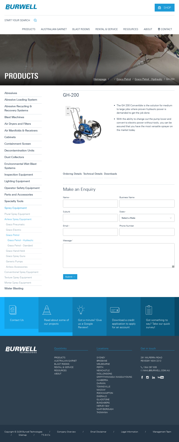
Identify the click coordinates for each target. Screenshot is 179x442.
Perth (100, 367)
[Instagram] (147, 377)
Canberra (102, 380)
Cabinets (10, 137)
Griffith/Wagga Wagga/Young (114, 377)
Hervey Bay (103, 406)
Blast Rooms (81, 29)
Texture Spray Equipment (18, 277)
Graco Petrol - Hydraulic (148, 79)
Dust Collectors (14, 157)
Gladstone (103, 399)
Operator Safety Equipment (22, 188)
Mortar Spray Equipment (17, 282)
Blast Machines (14, 117)
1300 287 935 (149, 367)
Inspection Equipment (18, 174)
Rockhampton (105, 393)
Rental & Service (106, 29)
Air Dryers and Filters (17, 123)
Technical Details (99, 172)
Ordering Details (72, 172)
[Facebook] (142, 377)
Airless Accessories (17, 266)
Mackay (101, 390)
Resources (130, 29)
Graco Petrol (124, 79)
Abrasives (10, 93)
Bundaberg (103, 402)
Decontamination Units (19, 150)
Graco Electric (13, 229)
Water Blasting (13, 288)
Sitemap (23, 435)
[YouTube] (161, 377)
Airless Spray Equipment (17, 219)
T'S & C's (45, 435)
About (148, 29)
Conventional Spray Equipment (21, 272)
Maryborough (105, 409)
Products (28, 29)
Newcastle (103, 370)
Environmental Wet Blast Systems (20, 166)
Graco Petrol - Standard (20, 245)
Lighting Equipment (17, 181)
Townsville (103, 386)
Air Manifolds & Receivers (21, 130)
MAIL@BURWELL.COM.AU (155, 370)
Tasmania (102, 412)
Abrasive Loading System (20, 99)
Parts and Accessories (18, 194)
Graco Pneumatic (15, 224)
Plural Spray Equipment (17, 214)
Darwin (101, 383)
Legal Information (129, 431)
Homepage (100, 79)
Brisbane (102, 361)
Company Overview (66, 431)
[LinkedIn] (153, 377)
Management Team (162, 431)
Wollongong (104, 373)
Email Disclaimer (98, 431)
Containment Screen (17, 143)
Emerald (102, 396)
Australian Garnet (54, 29)
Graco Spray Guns (15, 256)
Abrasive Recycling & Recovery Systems (18, 108)
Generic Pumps (14, 261)
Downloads (123, 172)
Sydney (101, 357)
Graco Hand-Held (15, 250)
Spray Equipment (15, 207)
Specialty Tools (13, 201)
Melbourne (103, 364)
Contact (165, 29)
